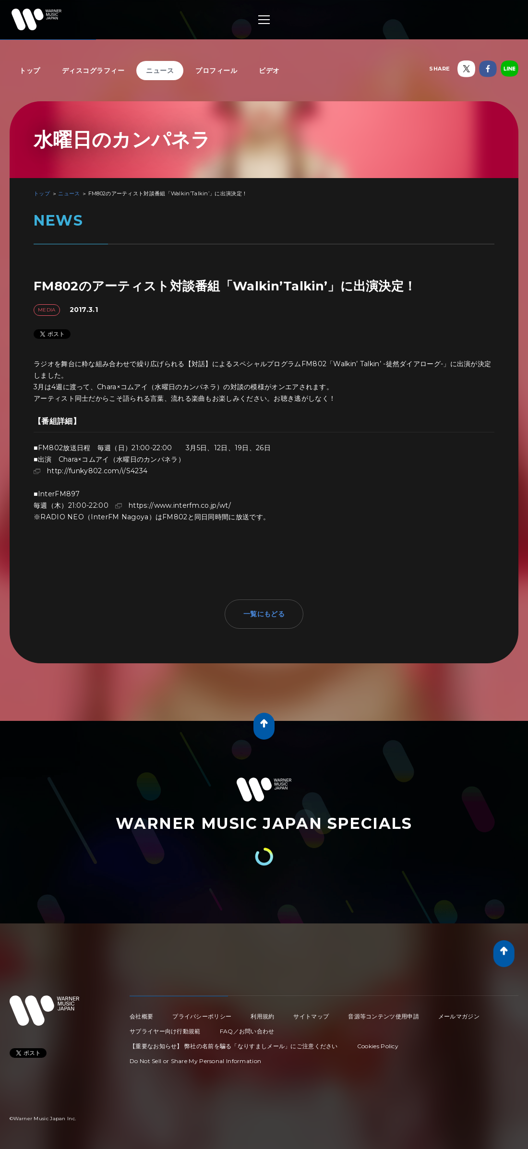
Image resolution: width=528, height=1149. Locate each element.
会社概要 (141, 1016)
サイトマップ (311, 1016)
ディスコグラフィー (93, 70)
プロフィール (216, 70)
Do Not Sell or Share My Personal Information (195, 1061)
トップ (29, 70)
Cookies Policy (377, 1046)
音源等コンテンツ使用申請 (383, 1016)
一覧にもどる (264, 614)
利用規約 (262, 1016)
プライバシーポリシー (201, 1016)
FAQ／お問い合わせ (247, 1031)
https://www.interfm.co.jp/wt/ (180, 505)
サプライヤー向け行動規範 (165, 1031)
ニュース (160, 70)
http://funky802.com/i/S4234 (97, 471)
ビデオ (269, 70)
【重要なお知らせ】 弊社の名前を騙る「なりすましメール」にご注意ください (234, 1046)
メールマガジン (459, 1016)
